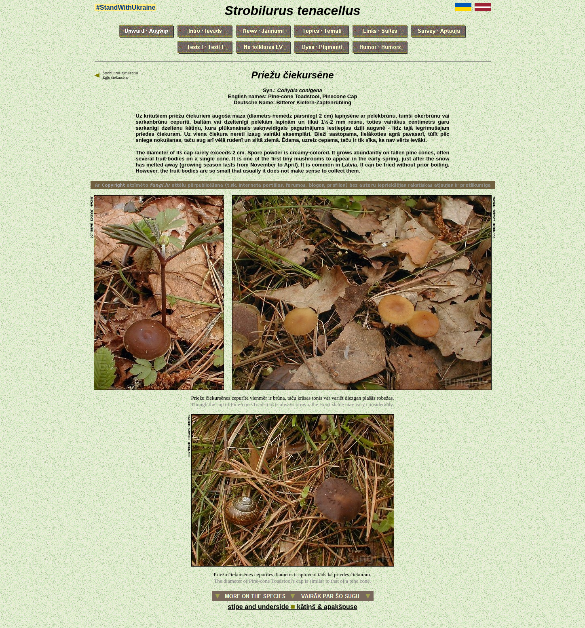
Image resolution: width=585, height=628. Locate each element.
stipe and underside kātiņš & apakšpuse (292, 606)
